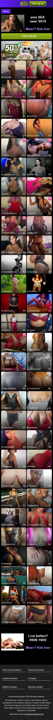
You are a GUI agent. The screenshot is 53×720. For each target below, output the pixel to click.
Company (32, 678)
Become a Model (35, 687)
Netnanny (21, 710)
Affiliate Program (9, 687)
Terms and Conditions (11, 670)
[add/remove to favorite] (3, 63)
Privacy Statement (36, 670)
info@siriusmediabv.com (34, 714)
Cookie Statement (10, 678)
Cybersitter (31, 710)
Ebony (6, 11)
